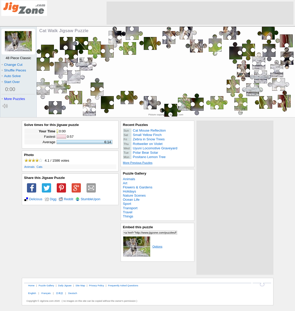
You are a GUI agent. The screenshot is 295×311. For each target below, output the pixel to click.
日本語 (59, 293)
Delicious (35, 199)
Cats (39, 166)
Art (125, 183)
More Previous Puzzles (138, 162)
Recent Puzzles (135, 125)
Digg (53, 199)
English (32, 293)
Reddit (68, 199)
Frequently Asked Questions (123, 285)
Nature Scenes (134, 195)
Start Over (11, 82)
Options (143, 246)
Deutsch (72, 293)
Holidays (129, 191)
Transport (130, 208)
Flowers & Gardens (138, 187)
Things (128, 216)
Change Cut (12, 65)
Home (31, 285)
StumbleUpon (90, 199)
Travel (127, 212)
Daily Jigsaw (64, 285)
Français (46, 293)
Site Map (80, 285)
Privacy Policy (96, 285)
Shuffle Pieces (14, 70)
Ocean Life (131, 200)
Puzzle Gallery (134, 173)
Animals (29, 166)
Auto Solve (11, 76)
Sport (127, 204)
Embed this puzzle (138, 227)
